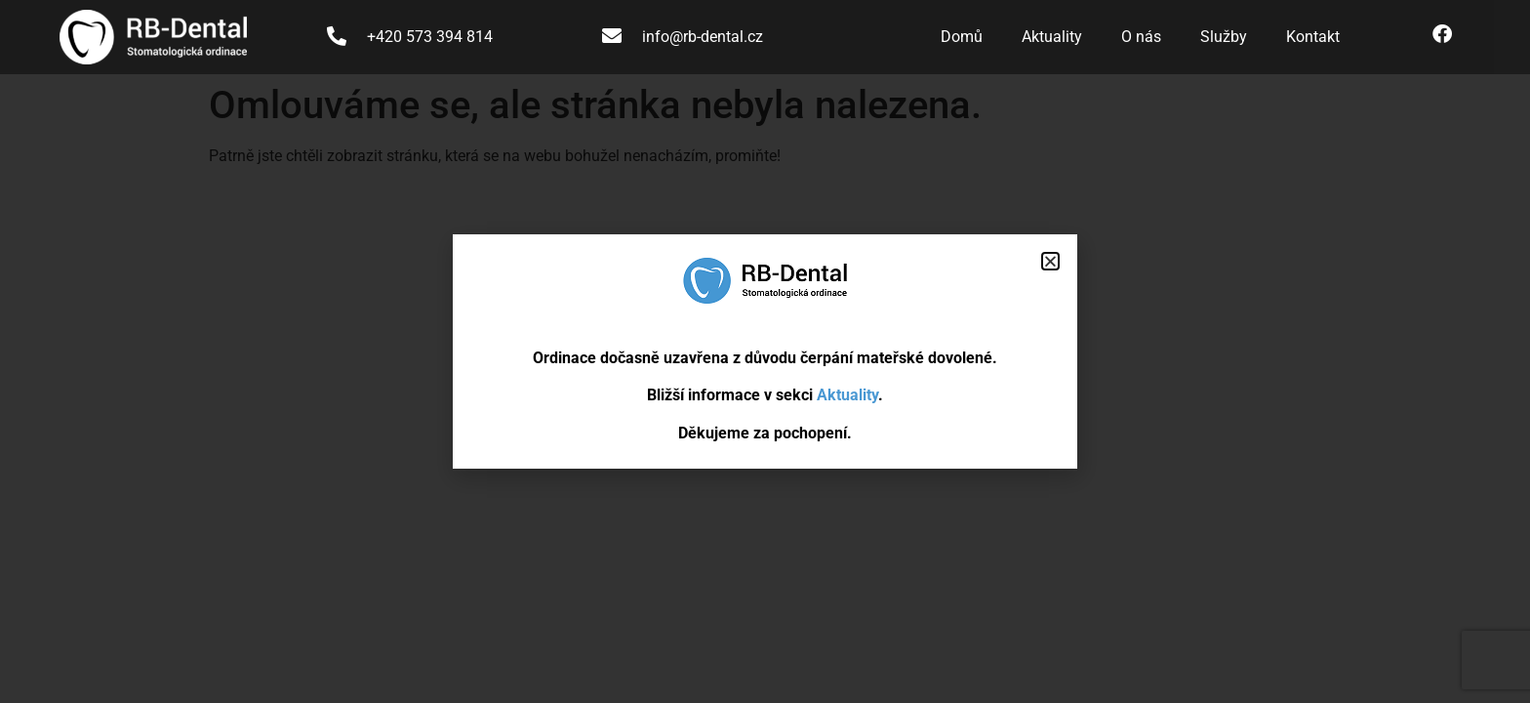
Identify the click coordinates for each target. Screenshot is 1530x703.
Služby (1223, 36)
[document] (765, 351)
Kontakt (1313, 36)
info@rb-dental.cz (702, 36)
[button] (1050, 261)
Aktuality (1052, 36)
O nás (1141, 36)
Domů (962, 36)
